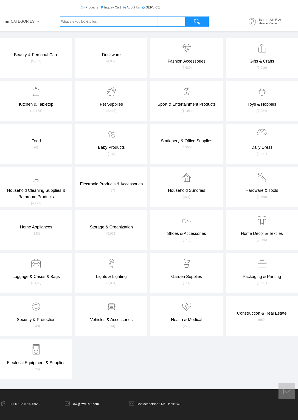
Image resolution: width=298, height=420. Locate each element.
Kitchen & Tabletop (36, 97)
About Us (133, 7)
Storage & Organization (111, 223)
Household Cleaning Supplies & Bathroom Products (36, 186)
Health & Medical (186, 312)
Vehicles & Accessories (111, 312)
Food (36, 137)
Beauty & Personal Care (36, 51)
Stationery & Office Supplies (186, 137)
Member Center (268, 23)
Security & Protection (36, 312)
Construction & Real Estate (262, 309)
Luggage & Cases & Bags (36, 269)
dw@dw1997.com (86, 404)
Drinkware (111, 51)
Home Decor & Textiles (262, 226)
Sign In (263, 19)
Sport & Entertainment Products (186, 97)
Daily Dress (262, 140)
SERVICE (153, 7)
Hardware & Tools (262, 183)
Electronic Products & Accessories (111, 180)
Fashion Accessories (186, 54)
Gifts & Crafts (262, 54)
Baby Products (111, 140)
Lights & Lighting (111, 269)
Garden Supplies (186, 269)
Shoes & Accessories (186, 226)
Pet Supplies (111, 97)
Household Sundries (186, 183)
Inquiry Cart (112, 7)
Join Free (275, 19)
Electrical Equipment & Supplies (36, 355)
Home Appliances (36, 223)
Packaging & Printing (262, 269)
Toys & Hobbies (262, 97)
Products (91, 7)
